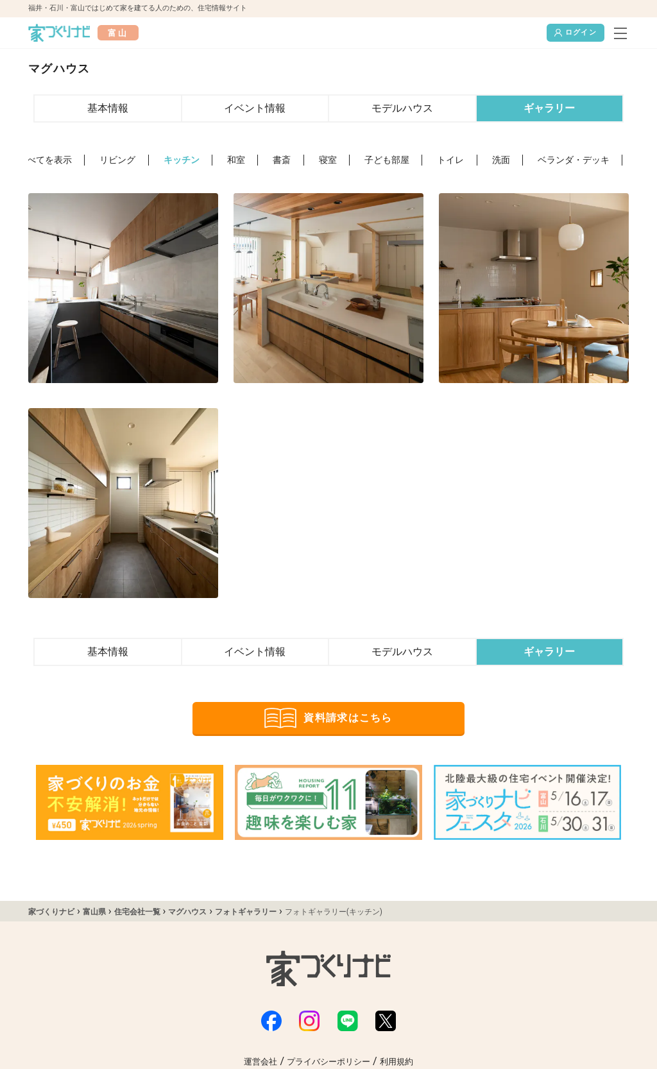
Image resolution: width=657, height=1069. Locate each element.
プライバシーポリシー (328, 1061)
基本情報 (107, 108)
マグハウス (187, 911)
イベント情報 (255, 108)
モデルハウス (402, 108)
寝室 (328, 160)
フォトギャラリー (246, 911)
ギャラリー (549, 108)
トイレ (450, 160)
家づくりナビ (51, 911)
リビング (117, 160)
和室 (236, 160)
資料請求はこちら (328, 718)
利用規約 (396, 1061)
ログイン (575, 32)
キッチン (182, 160)
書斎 (282, 160)
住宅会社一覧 (137, 911)
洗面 (501, 160)
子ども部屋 (386, 160)
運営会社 (260, 1061)
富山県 (94, 911)
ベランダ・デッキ (574, 160)
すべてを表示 (45, 160)
